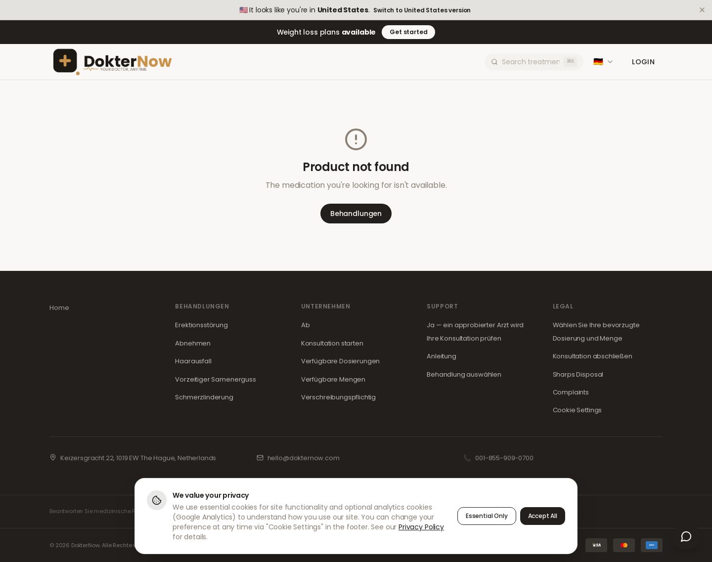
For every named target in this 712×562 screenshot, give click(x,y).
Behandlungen (356, 213)
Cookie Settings (577, 410)
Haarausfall (193, 361)
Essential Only (487, 516)
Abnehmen (193, 343)
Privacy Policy (421, 527)
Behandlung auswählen (464, 374)
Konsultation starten (332, 343)
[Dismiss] (702, 10)
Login (643, 62)
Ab (305, 325)
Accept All (542, 516)
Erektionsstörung (201, 325)
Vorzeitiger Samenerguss (215, 379)
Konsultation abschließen (592, 356)
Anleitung (441, 356)
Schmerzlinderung (204, 397)
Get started (408, 32)
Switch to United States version (422, 10)
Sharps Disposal (578, 374)
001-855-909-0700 (504, 458)
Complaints (571, 392)
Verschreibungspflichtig (338, 397)
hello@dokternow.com (303, 458)
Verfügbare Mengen (333, 379)
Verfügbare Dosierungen (340, 361)
